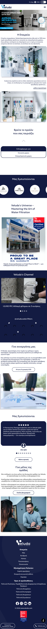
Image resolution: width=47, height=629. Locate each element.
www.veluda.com (26, 608)
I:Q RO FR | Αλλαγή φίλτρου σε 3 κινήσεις (21, 306)
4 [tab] (26, 311)
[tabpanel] (23, 293)
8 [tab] (30, 453)
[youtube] (25, 604)
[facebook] (17, 604)
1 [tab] (20, 311)
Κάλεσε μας (40, 626)
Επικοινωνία (23, 564)
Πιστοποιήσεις (23, 561)
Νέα (23, 553)
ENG (38, 2)
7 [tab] (28, 453)
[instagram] (21, 604)
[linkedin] (29, 604)
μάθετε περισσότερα (39, 88)
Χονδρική (23, 556)
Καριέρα (24, 577)
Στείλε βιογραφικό (23, 493)
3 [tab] (24, 311)
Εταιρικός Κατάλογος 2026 (7, 625)
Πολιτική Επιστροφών (23, 592)
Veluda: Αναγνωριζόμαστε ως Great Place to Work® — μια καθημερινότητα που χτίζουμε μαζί (23, 264)
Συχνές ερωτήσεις (23, 571)
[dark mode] (43, 2)
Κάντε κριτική (24, 459)
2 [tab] (22, 311)
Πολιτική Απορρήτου (23, 589)
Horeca (23, 558)
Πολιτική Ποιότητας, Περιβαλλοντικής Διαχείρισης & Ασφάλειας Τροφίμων (23, 585)
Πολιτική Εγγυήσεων (23, 597)
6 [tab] (26, 453)
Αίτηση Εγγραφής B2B (23, 369)
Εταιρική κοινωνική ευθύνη (23, 574)
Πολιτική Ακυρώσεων (23, 595)
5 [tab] (24, 453)
